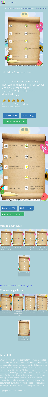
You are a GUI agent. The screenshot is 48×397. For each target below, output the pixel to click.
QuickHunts (11, 2)
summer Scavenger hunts (19, 8)
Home (7, 8)
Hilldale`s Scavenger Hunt (37, 8)
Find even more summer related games (16, 285)
